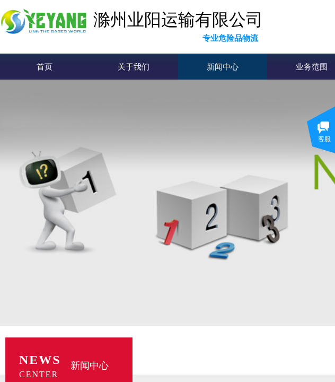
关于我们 (133, 67)
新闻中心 (223, 67)
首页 (44, 67)
